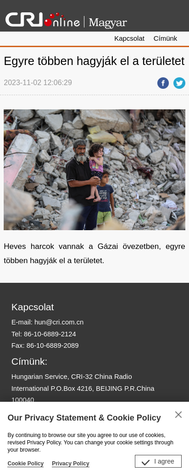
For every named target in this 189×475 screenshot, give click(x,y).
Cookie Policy (25, 463)
